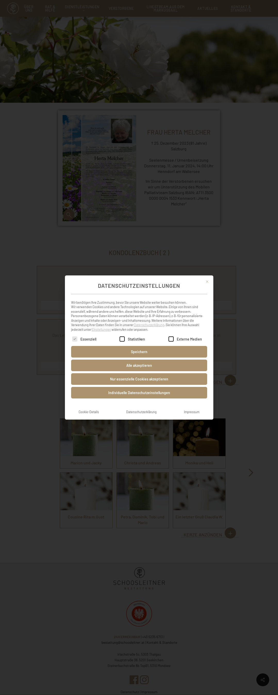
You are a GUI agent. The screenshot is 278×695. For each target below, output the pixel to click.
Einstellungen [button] (101, 325)
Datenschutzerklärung (149, 321)
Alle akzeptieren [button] (139, 361)
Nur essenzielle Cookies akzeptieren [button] (139, 375)
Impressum (191, 408)
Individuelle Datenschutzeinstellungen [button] (139, 388)
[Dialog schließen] (207, 277)
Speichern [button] (139, 347)
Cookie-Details (89, 408)
